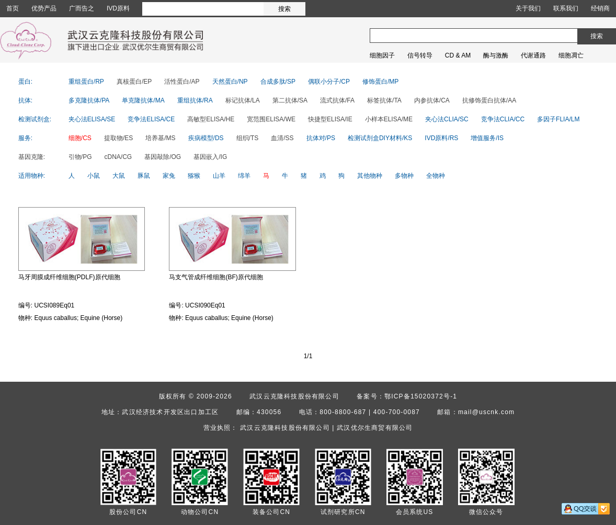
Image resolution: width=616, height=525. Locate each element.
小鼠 (93, 175)
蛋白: (25, 81)
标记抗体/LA (242, 100)
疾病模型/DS (206, 138)
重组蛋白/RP (86, 81)
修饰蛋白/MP (380, 81)
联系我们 (565, 8)
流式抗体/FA (337, 100)
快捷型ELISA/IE (330, 119)
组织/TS (247, 138)
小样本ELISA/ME (389, 119)
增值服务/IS (487, 138)
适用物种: (31, 175)
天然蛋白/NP (230, 81)
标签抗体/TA (384, 100)
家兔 (169, 175)
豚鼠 (144, 175)
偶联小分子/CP (329, 81)
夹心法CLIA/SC (447, 119)
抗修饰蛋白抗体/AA (489, 100)
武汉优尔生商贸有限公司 (375, 427)
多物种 (404, 175)
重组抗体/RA (195, 100)
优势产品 (43, 8)
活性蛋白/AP (181, 81)
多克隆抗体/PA (89, 100)
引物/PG (80, 157)
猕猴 (194, 175)
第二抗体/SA (289, 100)
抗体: (25, 100)
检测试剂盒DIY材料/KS (380, 138)
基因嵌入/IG (210, 157)
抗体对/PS (320, 138)
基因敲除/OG (162, 157)
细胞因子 (382, 55)
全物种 (435, 175)
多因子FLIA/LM (558, 119)
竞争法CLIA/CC (502, 119)
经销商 (600, 8)
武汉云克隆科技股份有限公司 (294, 396)
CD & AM (458, 55)
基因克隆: (31, 157)
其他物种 (369, 175)
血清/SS (282, 138)
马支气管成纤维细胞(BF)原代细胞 (216, 277)
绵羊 (244, 175)
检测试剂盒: (34, 119)
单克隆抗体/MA (143, 100)
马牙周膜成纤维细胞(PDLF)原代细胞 (69, 277)
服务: (25, 138)
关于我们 (528, 8)
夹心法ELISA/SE (92, 119)
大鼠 (118, 175)
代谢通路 (533, 55)
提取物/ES (118, 138)
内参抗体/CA (432, 100)
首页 (12, 8)
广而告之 (81, 8)
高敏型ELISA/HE (210, 119)
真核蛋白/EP (134, 81)
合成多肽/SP (277, 81)
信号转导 (419, 55)
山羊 (219, 175)
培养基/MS (160, 138)
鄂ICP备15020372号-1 (420, 396)
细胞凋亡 (571, 55)
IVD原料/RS (441, 138)
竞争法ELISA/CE (151, 119)
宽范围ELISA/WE (271, 119)
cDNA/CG (118, 157)
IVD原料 (118, 8)
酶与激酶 (495, 55)
